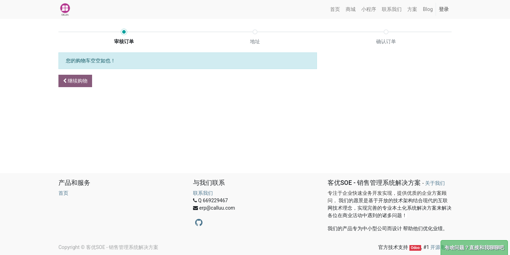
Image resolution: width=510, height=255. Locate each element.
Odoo (415, 247)
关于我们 (435, 183)
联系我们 (203, 193)
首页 (63, 193)
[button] (75, 81)
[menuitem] (335, 9)
